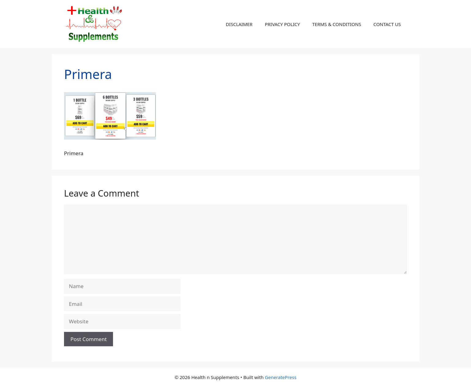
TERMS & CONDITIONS (336, 24)
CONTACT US (387, 24)
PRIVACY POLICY (282, 24)
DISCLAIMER (239, 24)
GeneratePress (280, 377)
